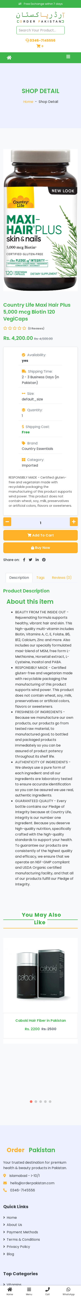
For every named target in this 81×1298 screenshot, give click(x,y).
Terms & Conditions (21, 1239)
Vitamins (12, 1284)
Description (19, 577)
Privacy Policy (16, 1246)
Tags (40, 577)
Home (28, 101)
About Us (12, 1224)
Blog (8, 1254)
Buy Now (40, 547)
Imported (30, 465)
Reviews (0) (62, 577)
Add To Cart (40, 535)
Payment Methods (20, 1232)
